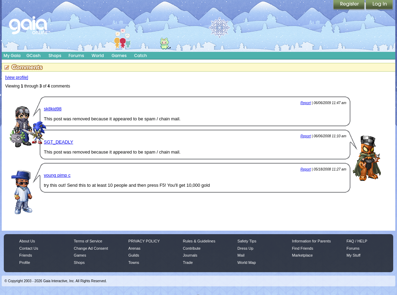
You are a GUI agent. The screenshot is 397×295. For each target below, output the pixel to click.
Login (379, 5)
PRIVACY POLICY (144, 241)
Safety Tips (247, 241)
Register (349, 5)
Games (119, 55)
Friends (25, 255)
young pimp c (57, 175)
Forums (76, 55)
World (97, 55)
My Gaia (11, 55)
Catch (140, 55)
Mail (241, 255)
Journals (190, 255)
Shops (54, 55)
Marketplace (302, 255)
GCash (34, 55)
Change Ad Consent (91, 248)
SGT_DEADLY (58, 142)
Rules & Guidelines (199, 241)
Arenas (134, 248)
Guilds (133, 255)
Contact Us (28, 248)
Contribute (192, 248)
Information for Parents (311, 241)
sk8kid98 (52, 108)
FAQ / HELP (357, 241)
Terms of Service (88, 241)
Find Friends (302, 248)
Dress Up (245, 248)
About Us (27, 241)
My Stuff (353, 255)
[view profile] (16, 77)
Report (305, 103)
